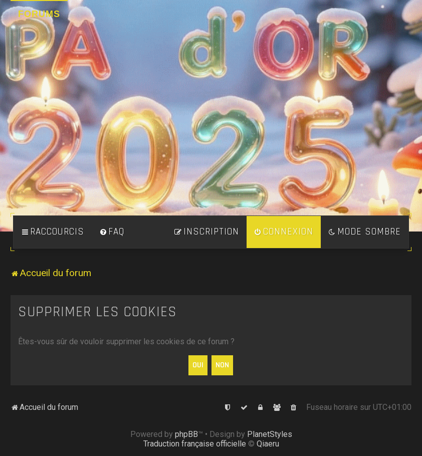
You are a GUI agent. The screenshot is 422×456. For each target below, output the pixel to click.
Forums (39, 14)
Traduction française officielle (194, 443)
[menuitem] (112, 232)
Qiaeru (268, 443)
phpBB (186, 434)
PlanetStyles (269, 434)
